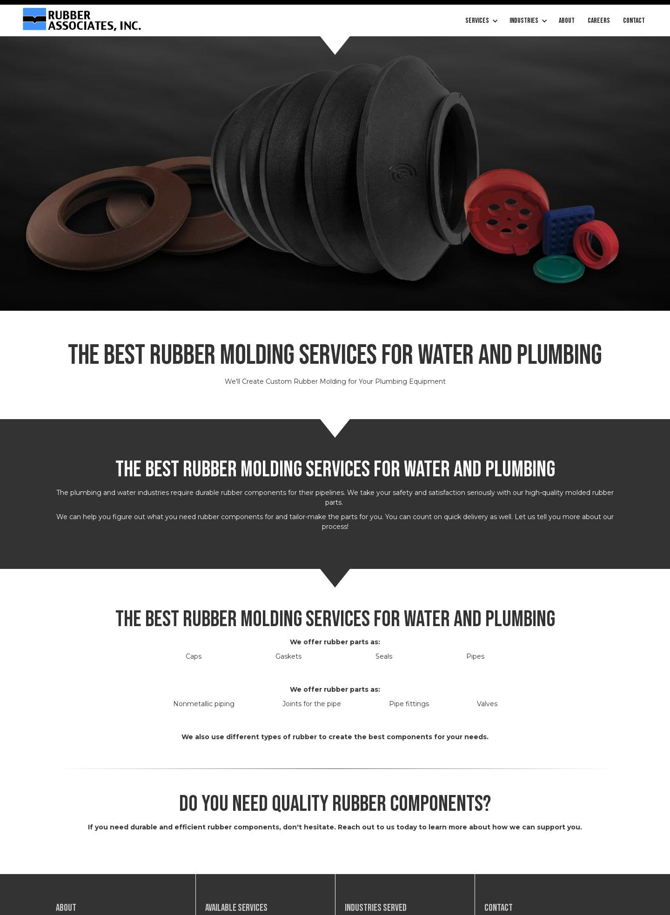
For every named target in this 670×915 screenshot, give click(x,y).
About (567, 20)
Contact (634, 20)
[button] (481, 21)
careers (599, 20)
